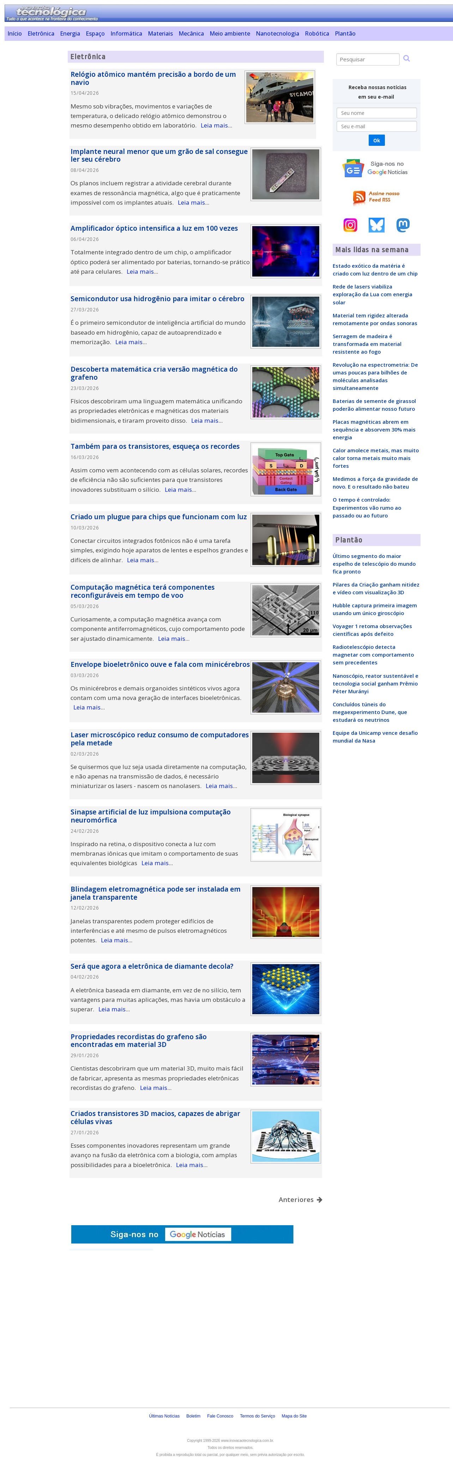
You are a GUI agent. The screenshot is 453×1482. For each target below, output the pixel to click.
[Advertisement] (33, 156)
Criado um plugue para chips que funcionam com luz (159, 516)
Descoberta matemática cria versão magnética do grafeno (154, 373)
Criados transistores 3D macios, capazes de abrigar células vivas (155, 1117)
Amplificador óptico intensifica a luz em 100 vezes (154, 228)
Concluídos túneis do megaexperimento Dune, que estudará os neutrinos (370, 712)
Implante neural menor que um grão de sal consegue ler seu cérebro (159, 155)
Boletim (193, 1416)
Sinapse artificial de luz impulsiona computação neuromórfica (151, 816)
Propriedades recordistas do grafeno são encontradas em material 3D (139, 1040)
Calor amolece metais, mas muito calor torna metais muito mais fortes (376, 458)
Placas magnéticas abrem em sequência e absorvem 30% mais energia (374, 429)
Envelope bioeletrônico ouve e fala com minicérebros (160, 664)
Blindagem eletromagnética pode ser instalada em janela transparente (156, 893)
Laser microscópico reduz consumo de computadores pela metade (160, 739)
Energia (70, 33)
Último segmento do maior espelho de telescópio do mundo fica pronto (374, 563)
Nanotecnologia (277, 33)
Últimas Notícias (164, 1416)
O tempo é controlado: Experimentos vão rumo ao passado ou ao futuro (367, 507)
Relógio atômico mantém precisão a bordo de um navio (153, 78)
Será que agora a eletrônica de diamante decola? (152, 966)
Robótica (317, 33)
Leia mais (214, 125)
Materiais (160, 33)
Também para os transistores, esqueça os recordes (155, 446)
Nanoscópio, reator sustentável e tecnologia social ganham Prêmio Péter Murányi (375, 683)
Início (14, 33)
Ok (376, 140)
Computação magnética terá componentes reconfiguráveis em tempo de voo (143, 591)
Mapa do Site (294, 1416)
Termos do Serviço (257, 1416)
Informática (126, 33)
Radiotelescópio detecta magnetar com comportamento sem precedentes (373, 654)
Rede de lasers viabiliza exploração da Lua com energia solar (372, 294)
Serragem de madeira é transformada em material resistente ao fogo (367, 344)
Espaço (95, 33)
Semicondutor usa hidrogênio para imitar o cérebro (157, 298)
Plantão (345, 33)
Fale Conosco (220, 1416)
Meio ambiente (230, 33)
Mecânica (191, 33)
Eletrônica (41, 33)
